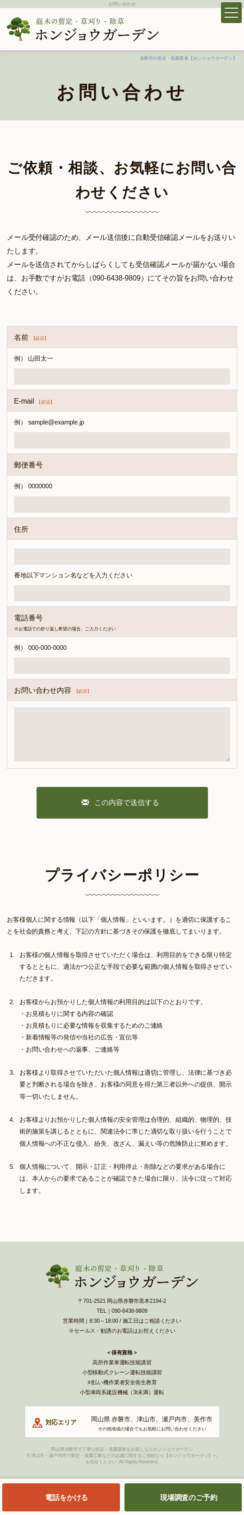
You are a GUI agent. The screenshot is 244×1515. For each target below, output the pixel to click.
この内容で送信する (126, 802)
